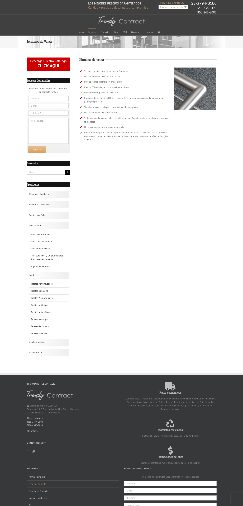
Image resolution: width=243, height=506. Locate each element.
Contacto (33, 430)
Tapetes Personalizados (42, 283)
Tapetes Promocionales (42, 298)
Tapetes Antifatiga (39, 305)
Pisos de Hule (35, 225)
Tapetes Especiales (39, 333)
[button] (159, 31)
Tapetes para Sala (37, 215)
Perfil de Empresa (37, 476)
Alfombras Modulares (39, 194)
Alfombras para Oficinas (40, 204)
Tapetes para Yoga (39, 319)
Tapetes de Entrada (40, 326)
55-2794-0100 (204, 3)
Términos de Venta (37, 484)
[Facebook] (28, 451)
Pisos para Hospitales (40, 234)
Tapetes (32, 275)
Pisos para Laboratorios (41, 241)
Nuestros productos (38, 498)
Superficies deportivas (41, 266)
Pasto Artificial (35, 352)
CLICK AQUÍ (48, 66)
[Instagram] (33, 451)
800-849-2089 (207, 12)
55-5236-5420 (207, 8)
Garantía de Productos (39, 491)
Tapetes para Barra (39, 290)
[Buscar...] (46, 172)
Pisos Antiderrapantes (41, 248)
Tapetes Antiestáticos (40, 312)
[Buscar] (67, 172)
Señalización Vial (37, 342)
